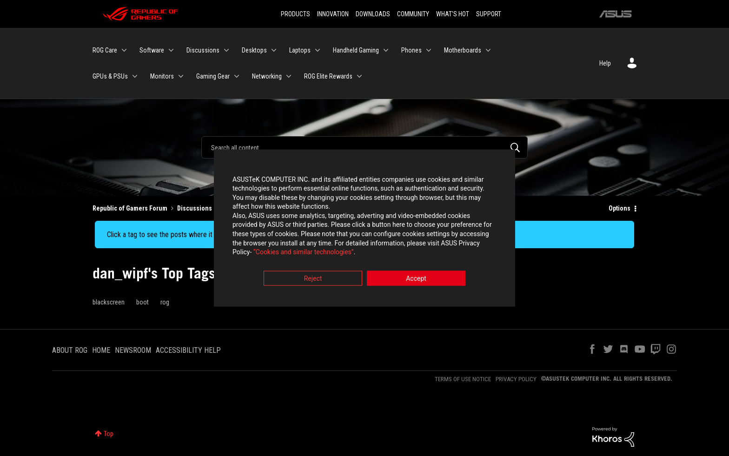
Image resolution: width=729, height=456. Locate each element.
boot (142, 302)
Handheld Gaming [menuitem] (356, 50)
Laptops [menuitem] (300, 50)
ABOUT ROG (69, 350)
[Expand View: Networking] (288, 76)
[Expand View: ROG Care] (124, 50)
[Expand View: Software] (171, 50)
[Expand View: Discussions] (226, 50)
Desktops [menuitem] (254, 50)
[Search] (364, 147)
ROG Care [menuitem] (105, 50)
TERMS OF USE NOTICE (463, 379)
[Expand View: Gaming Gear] (236, 76)
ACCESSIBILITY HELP (188, 350)
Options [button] (619, 208)
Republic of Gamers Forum (130, 208)
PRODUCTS (295, 14)
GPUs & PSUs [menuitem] (110, 76)
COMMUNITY (413, 14)
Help (605, 63)
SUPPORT (488, 14)
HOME (101, 350)
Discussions (194, 208)
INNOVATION (333, 14)
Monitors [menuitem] (162, 76)
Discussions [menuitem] (202, 50)
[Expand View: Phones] (428, 50)
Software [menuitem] (151, 50)
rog (164, 302)
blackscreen (109, 302)
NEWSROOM (133, 350)
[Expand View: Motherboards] (488, 50)
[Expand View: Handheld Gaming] (386, 50)
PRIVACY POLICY (516, 379)
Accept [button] (416, 279)
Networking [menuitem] (267, 76)
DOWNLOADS (373, 14)
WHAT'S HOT (452, 14)
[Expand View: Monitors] (181, 76)
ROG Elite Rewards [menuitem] (328, 76)
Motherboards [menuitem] (462, 50)
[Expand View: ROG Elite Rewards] (359, 76)
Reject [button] (313, 279)
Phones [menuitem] (411, 50)
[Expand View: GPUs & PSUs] (134, 76)
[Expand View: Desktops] (273, 50)
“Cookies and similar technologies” (303, 253)
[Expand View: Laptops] (317, 50)
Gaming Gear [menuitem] (213, 76)
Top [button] (108, 433)
